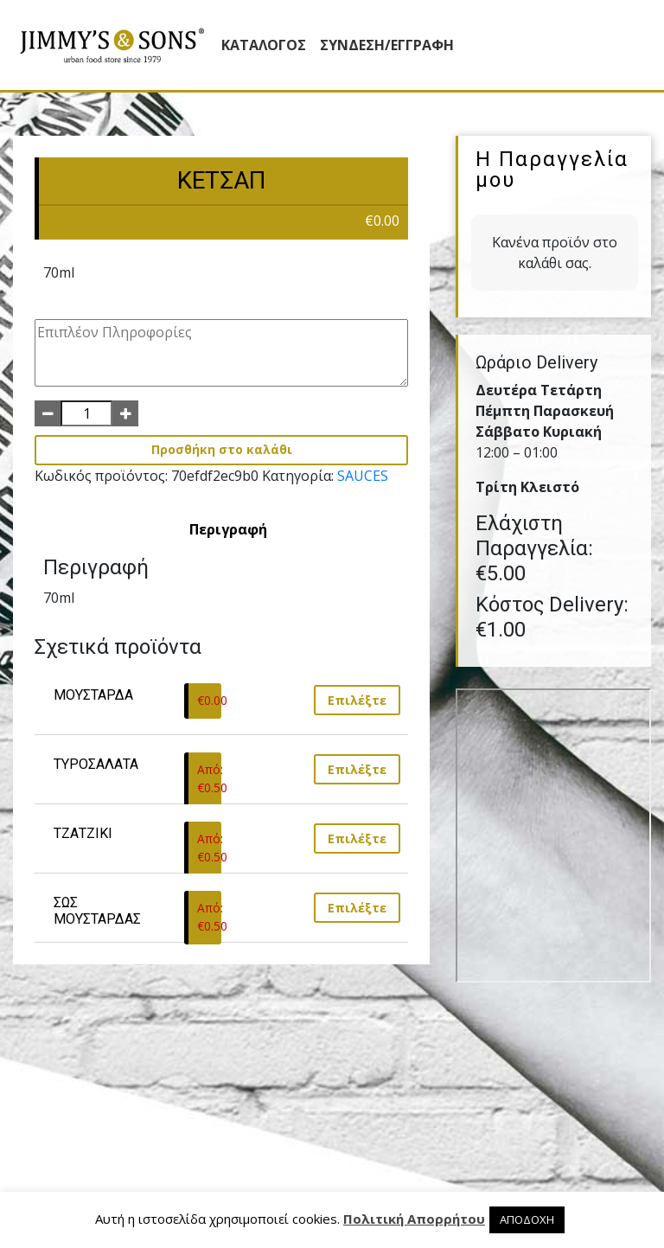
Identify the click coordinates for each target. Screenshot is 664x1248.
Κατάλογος (263, 44)
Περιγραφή (228, 529)
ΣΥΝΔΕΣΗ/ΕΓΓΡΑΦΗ (387, 44)
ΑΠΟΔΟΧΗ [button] (527, 1219)
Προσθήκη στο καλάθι (221, 449)
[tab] (228, 529)
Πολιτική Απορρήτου (414, 1218)
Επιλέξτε (357, 700)
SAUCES (362, 475)
